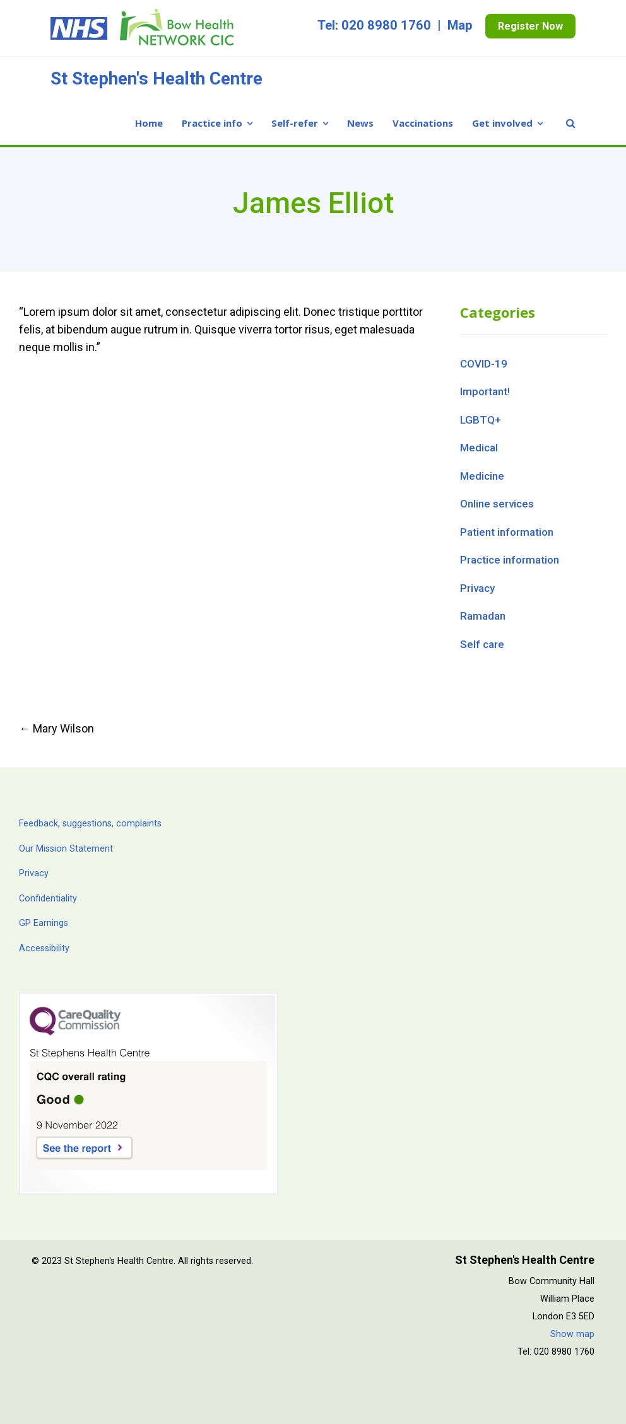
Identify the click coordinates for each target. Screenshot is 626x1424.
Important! (485, 391)
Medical (479, 447)
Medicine (482, 476)
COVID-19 (483, 363)
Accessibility (44, 948)
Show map (572, 1334)
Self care (482, 644)
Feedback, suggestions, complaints (90, 823)
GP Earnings (43, 923)
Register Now (530, 26)
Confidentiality (48, 898)
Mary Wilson (56, 728)
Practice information (509, 559)
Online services (497, 503)
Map (460, 25)
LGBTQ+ (480, 420)
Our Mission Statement (66, 848)
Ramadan (482, 616)
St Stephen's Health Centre (156, 78)
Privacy (477, 588)
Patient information (506, 532)
